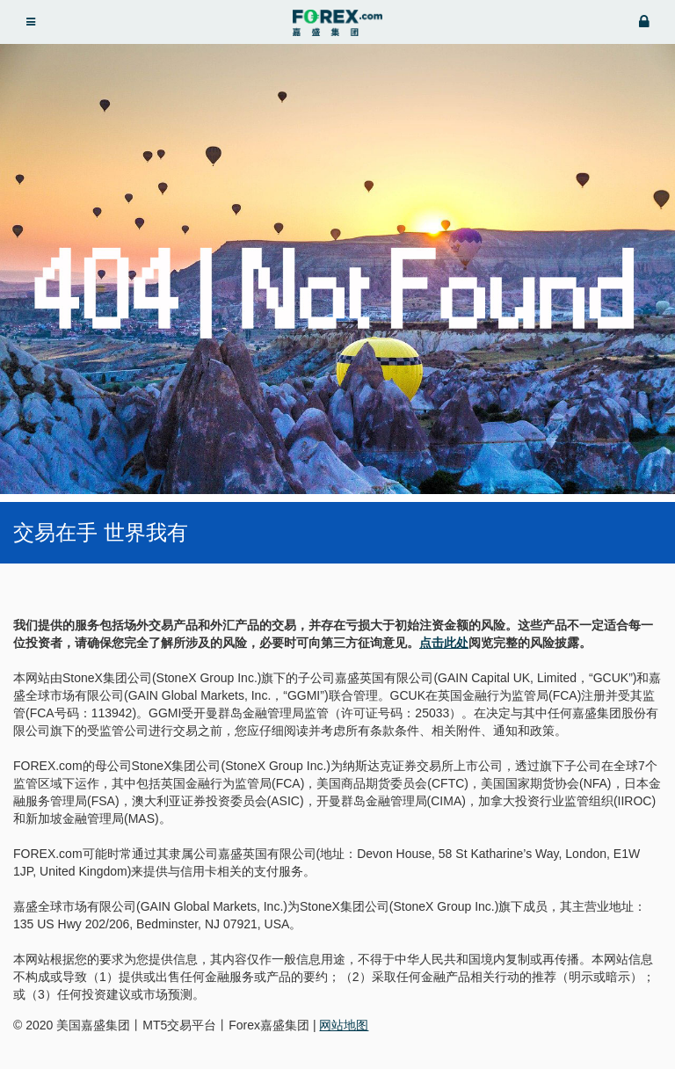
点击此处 (443, 643)
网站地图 (343, 1025)
